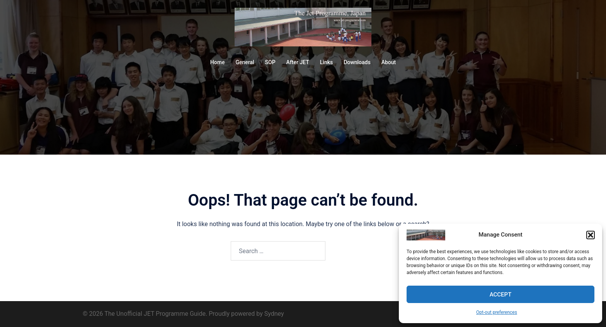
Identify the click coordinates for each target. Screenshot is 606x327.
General (244, 62)
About (388, 62)
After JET (297, 62)
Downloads (357, 62)
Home (217, 62)
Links (326, 62)
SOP (270, 62)
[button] (590, 235)
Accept (501, 294)
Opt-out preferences (496, 312)
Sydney (274, 313)
